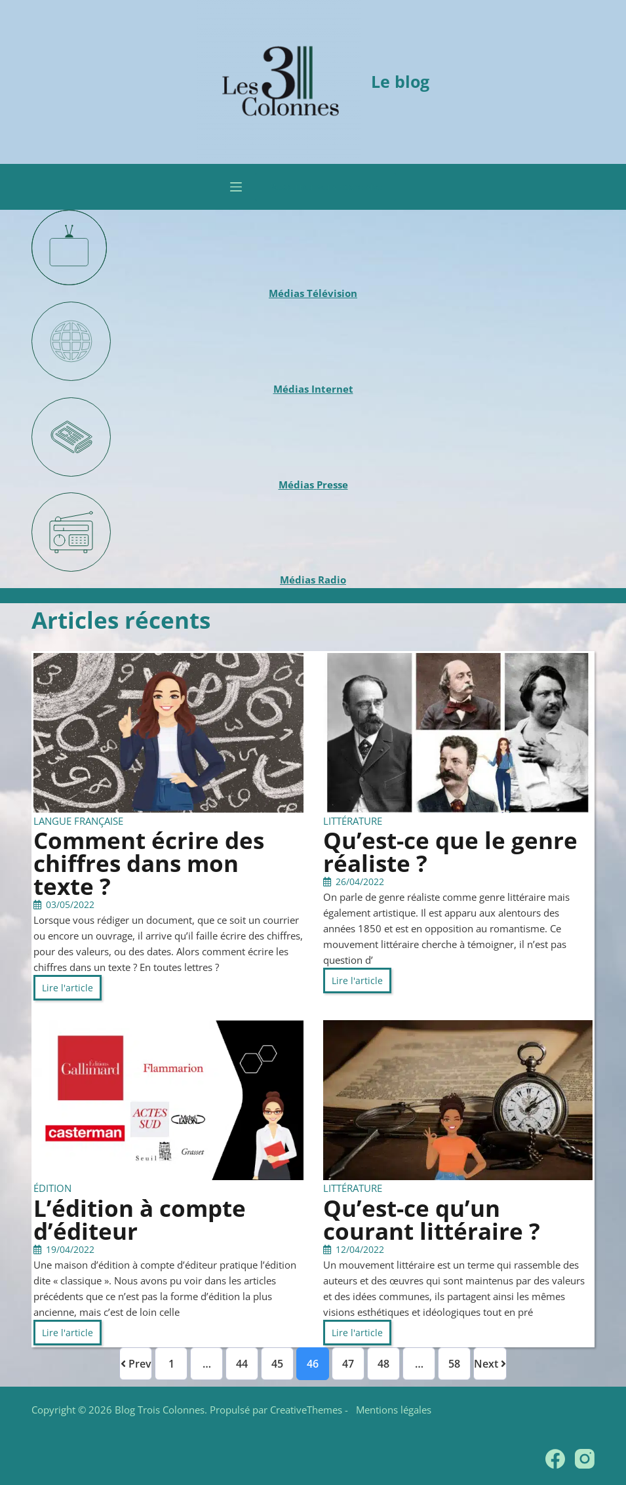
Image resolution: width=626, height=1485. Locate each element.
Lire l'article (67, 987)
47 (348, 1363)
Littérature (352, 820)
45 (277, 1363)
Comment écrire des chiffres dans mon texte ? (148, 863)
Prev (136, 1363)
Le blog (400, 81)
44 (242, 1363)
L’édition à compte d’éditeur (139, 1219)
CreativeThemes (306, 1409)
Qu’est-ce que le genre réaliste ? (450, 852)
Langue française (78, 820)
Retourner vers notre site (325, 186)
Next (490, 1363)
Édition (52, 1188)
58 (454, 1363)
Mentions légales (391, 1409)
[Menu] (236, 187)
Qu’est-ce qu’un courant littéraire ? (431, 1219)
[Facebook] (555, 1459)
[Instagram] (585, 1459)
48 (383, 1363)
